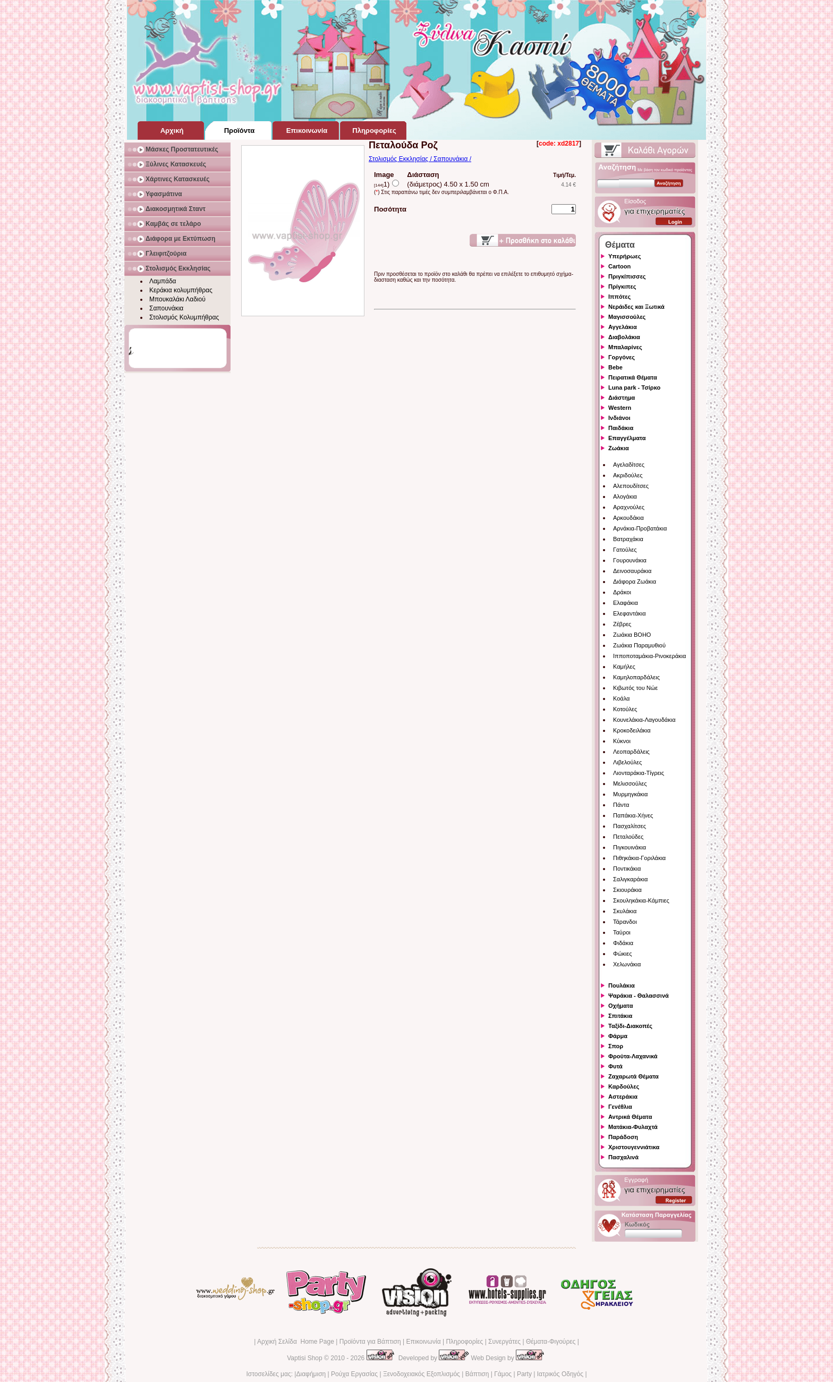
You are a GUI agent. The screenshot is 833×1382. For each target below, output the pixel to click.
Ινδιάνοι (619, 418)
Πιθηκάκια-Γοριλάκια (639, 858)
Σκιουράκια (627, 890)
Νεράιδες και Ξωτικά (636, 307)
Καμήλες (624, 666)
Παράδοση (623, 1137)
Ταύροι (622, 932)
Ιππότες (619, 296)
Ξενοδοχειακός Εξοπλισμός (421, 1374)
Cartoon (619, 266)
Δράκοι (622, 592)
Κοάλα (621, 698)
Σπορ (615, 1046)
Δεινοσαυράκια (632, 571)
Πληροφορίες (464, 1341)
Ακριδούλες (628, 475)
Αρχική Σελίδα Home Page (295, 1341)
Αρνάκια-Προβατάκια (640, 528)
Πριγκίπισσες (627, 276)
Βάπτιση (477, 1374)
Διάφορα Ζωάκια (634, 581)
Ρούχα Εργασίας (354, 1374)
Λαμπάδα (162, 281)
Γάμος (503, 1374)
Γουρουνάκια (630, 560)
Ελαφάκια (625, 603)
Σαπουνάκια (166, 308)
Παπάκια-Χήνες (633, 815)
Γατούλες (624, 549)
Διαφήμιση (311, 1374)
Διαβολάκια (624, 337)
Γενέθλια (620, 1106)
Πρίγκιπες (622, 286)
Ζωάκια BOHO (632, 634)
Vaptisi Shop (304, 1358)
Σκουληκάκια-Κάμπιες (641, 900)
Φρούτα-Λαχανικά (633, 1056)
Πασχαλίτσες (629, 826)
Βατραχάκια (628, 539)
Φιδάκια (623, 943)
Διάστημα (621, 397)
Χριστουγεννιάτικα (633, 1147)
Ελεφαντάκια (629, 613)
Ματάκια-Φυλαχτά (633, 1127)
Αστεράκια (623, 1096)
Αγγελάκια (622, 327)
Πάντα (621, 805)
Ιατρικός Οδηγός (560, 1374)
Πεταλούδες (628, 836)
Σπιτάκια (620, 1016)
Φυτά (615, 1066)
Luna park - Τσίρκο (634, 387)
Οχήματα (620, 1005)
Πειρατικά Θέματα (632, 377)
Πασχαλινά (623, 1157)
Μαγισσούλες (626, 317)
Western (619, 408)
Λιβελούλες (627, 762)
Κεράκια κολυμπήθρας (180, 290)
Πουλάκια (621, 985)
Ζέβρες (622, 624)
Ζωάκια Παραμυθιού (639, 645)
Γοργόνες (621, 357)
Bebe (615, 367)
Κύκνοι (622, 741)
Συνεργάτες (504, 1341)
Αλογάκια (625, 496)
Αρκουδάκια (628, 518)
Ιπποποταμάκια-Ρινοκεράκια (649, 656)
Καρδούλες (623, 1086)
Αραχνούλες (628, 507)
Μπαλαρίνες (625, 347)
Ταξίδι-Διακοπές (630, 1026)
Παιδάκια (620, 428)
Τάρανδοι (625, 921)
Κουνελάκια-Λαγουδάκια (644, 720)
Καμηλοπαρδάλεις (636, 677)
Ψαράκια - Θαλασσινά (638, 995)
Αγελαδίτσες (628, 464)
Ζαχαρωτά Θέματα (633, 1076)
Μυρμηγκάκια (630, 794)
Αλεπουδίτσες (631, 486)
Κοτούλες (625, 709)
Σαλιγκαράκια (630, 879)
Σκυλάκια (624, 911)
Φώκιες (622, 953)
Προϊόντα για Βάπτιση (370, 1341)
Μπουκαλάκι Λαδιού (177, 299)
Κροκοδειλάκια (632, 730)
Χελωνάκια (627, 964)
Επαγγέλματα (626, 438)
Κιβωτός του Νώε (635, 688)
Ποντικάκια (627, 868)
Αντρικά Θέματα (630, 1117)
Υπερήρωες (624, 256)
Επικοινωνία (423, 1341)
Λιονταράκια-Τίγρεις (638, 773)
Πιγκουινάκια (629, 847)
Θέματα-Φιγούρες (550, 1341)
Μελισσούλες (630, 783)
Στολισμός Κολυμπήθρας (184, 317)
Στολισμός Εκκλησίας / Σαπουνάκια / (420, 159)
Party (524, 1374)
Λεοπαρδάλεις (631, 751)
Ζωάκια (618, 448)
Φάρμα (617, 1036)
